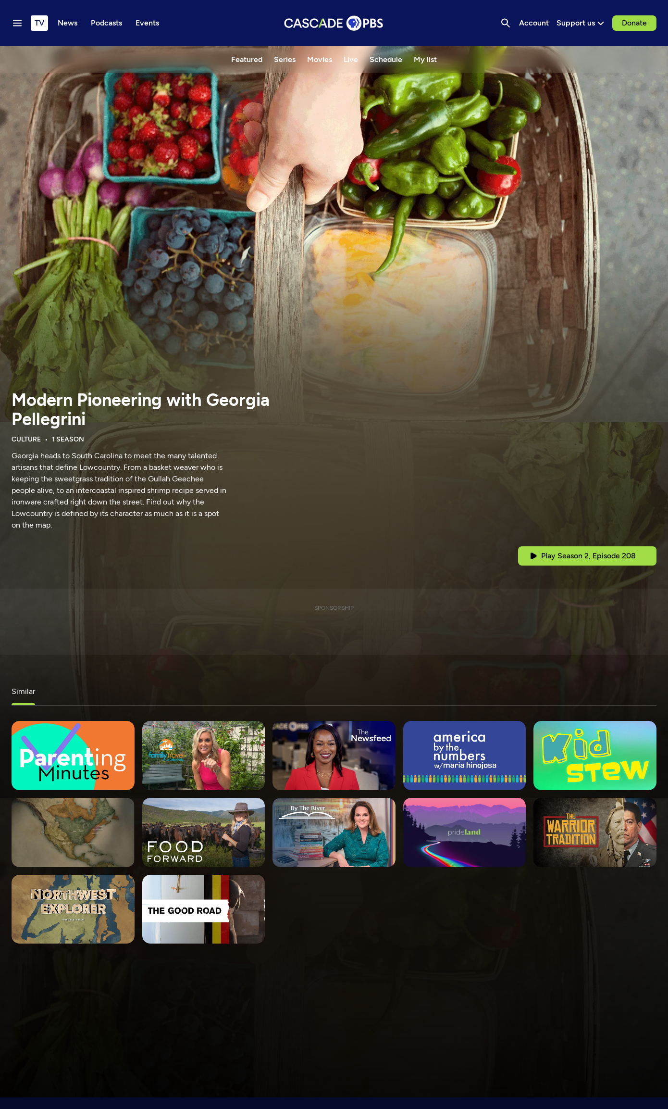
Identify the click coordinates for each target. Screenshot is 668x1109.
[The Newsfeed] (334, 755)
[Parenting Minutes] (73, 755)
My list (425, 59)
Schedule (386, 59)
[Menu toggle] (17, 23)
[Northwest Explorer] (73, 909)
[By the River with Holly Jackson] (334, 832)
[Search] (505, 23)
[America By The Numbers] (464, 755)
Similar (23, 691)
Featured (246, 59)
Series (285, 59)
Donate (634, 22)
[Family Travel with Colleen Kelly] (203, 755)
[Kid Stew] (594, 755)
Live (351, 59)
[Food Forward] (203, 832)
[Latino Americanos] (73, 832)
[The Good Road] (203, 909)
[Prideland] (464, 832)
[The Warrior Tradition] (594, 832)
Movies (319, 59)
